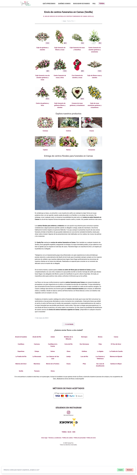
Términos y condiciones (54, 437)
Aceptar (120, 470)
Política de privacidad (80, 437)
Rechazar (129, 470)
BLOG (69, 432)
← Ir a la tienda (68, 324)
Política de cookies (67, 437)
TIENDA (64, 432)
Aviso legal (44, 437)
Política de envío (91, 437)
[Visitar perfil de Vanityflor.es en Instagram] (68, 412)
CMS (73, 432)
